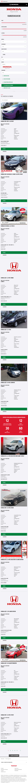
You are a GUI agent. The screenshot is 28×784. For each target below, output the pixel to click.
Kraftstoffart (4, 49)
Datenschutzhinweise (18, 769)
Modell (2, 39)
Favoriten (3, 151)
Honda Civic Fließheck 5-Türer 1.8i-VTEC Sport (12, 174)
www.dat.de (23, 781)
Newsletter (16, 770)
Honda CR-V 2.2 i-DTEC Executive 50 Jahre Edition (12, 559)
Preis (2, 20)
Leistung (2, 33)
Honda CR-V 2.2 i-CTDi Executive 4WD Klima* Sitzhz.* (12, 456)
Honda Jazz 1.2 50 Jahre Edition (8, 611)
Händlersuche (3, 771)
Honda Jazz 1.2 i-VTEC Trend (7, 278)
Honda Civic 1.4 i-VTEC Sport (7, 508)
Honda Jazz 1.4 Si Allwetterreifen (9, 663)
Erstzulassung (4, 26)
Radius (2, 62)
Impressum (16, 768)
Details (4, 148)
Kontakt (2, 768)
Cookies (2, 770)
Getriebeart (3, 44)
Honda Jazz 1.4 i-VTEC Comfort (8, 382)
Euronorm (3, 70)
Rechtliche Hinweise (4, 769)
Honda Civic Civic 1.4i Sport (7, 121)
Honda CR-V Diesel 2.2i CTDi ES (7, 226)
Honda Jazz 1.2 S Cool (6, 329)
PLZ (2, 57)
